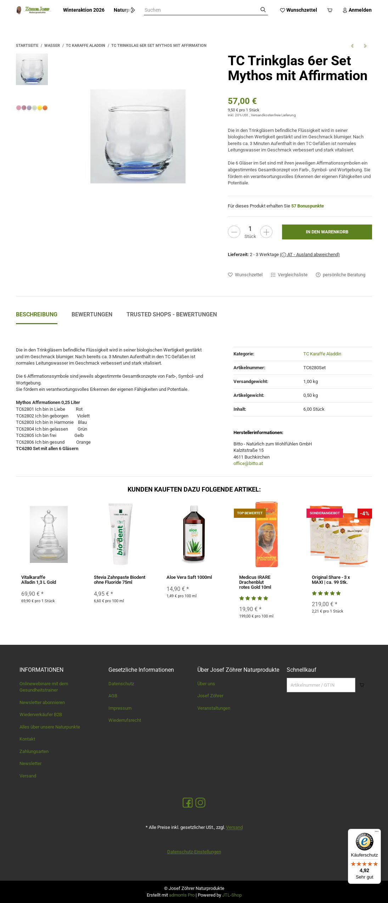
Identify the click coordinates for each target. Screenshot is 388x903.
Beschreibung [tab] (36, 314)
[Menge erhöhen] (266, 232)
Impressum (119, 708)
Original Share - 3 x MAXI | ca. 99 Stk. (331, 580)
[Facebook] (187, 803)
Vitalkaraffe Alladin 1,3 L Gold (38, 580)
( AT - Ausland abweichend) (310, 254)
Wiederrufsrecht (124, 720)
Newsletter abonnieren (42, 702)
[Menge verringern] (234, 232)
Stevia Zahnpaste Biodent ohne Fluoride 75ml (119, 580)
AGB (112, 695)
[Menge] (250, 228)
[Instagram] (200, 803)
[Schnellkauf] (321, 685)
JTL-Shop (232, 895)
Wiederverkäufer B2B (40, 714)
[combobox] (201, 10)
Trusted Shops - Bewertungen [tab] (171, 314)
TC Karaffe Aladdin (322, 353)
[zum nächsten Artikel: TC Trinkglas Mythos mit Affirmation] (365, 45)
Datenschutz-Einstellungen (194, 851)
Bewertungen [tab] (92, 314)
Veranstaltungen (213, 708)
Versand (27, 776)
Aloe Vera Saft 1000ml (189, 577)
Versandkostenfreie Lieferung (273, 115)
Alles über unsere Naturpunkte (49, 727)
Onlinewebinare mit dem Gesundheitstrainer (43, 687)
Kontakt (27, 739)
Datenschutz (121, 683)
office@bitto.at (248, 463)
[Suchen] (263, 10)
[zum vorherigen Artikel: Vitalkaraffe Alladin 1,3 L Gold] (352, 45)
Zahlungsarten (34, 751)
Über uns (206, 683)
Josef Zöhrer (210, 695)
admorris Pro (182, 895)
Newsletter (30, 763)
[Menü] (376, 833)
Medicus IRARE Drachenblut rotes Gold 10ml (255, 582)
